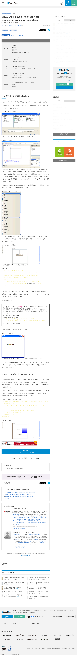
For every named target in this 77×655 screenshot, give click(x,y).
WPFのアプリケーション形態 (20, 61)
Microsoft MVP (15, 514)
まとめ (13, 84)
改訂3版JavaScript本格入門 (34, 520)
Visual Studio (5, 30)
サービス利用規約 (56, 648)
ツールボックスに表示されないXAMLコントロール (25, 68)
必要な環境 (14, 50)
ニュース (70, 101)
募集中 (36, 539)
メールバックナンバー (64, 80)
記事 (31, 541)
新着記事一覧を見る (64, 134)
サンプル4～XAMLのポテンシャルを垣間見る (23, 82)
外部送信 (73, 648)
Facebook (41, 542)
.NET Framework (13, 30)
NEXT (38, 458)
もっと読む (6, 498)
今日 (59, 20)
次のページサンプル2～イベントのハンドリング (25, 451)
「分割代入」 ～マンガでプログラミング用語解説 (63, 129)
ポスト (42, 30)
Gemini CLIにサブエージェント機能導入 (13, 591)
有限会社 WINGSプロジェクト (36, 534)
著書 (27, 541)
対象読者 (14, 47)
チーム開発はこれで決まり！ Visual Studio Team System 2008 (20, 492)
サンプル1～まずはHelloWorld (19, 66)
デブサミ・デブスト (30, 623)
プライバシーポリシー (65, 648)
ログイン (64, 88)
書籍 (38, 623)
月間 (70, 20)
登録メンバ (17, 539)
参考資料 (14, 86)
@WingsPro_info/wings (23, 542)
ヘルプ (24, 648)
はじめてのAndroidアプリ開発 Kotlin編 (36, 522)
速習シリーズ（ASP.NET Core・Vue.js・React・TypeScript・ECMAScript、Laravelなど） (29, 519)
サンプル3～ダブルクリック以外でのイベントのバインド (25, 77)
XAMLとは (15, 59)
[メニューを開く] (3, 3)
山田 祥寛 (3, 25)
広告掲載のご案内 (69, 616)
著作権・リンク (30, 648)
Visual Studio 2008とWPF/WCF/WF (20, 52)
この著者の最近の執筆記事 (18, 528)
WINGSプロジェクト (24, 516)
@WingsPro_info (43, 541)
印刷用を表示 (6, 483)
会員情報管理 (37, 648)
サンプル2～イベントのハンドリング (21, 73)
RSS (36, 541)
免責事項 (43, 648)
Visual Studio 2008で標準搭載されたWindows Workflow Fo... (19, 496)
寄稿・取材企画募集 (57, 616)
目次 (36, 41)
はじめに (14, 45)
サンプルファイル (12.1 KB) (16, 35)
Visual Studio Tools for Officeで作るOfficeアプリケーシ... (18, 494)
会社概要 (49, 648)
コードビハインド (17, 75)
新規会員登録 (64, 84)
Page (6, 48)
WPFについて (15, 57)
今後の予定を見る (64, 160)
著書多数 (17, 524)
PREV (13, 458)
